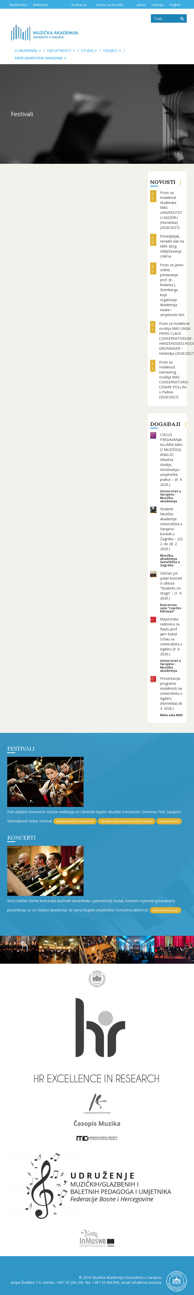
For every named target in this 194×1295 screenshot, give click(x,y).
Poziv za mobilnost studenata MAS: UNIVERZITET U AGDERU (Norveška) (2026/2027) (171, 210)
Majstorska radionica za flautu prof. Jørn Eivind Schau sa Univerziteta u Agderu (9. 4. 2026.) (171, 636)
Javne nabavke (138, 7)
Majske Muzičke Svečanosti (75, 821)
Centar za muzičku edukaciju (110, 7)
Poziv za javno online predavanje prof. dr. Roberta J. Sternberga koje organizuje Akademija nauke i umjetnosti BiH (172, 289)
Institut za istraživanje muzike (71, 7)
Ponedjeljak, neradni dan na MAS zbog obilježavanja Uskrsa (172, 246)
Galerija (158, 4)
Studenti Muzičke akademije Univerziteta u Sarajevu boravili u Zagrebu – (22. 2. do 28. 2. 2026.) (171, 529)
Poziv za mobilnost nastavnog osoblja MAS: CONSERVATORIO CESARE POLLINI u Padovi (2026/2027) (173, 379)
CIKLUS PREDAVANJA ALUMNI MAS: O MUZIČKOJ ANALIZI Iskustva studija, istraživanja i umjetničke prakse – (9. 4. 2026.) (171, 459)
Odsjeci (112, 50)
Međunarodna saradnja (40, 57)
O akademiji (28, 50)
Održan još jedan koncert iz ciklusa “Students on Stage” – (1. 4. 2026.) (171, 586)
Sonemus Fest (169, 821)
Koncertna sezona (165, 910)
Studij (89, 50)
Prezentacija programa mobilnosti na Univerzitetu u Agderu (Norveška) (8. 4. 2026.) (171, 693)
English (175, 4)
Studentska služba (18, 7)
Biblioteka (40, 4)
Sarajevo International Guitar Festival (126, 821)
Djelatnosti (61, 50)
